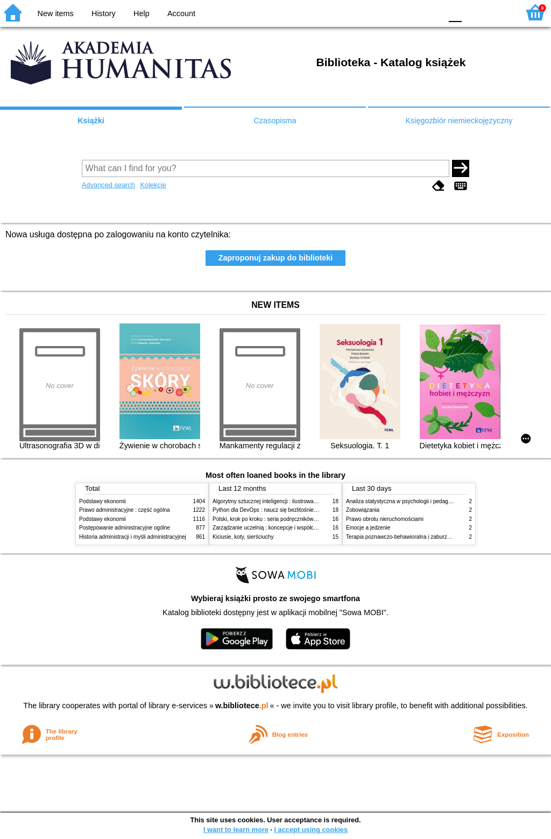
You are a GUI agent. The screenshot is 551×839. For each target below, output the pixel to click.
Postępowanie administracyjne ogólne (124, 528)
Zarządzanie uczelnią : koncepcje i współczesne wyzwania (283, 528)
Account (181, 13)
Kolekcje (153, 185)
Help (141, 13)
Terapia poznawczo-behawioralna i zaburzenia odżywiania (415, 537)
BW (387, 12)
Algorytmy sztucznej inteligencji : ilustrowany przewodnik (280, 501)
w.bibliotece (242, 705)
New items (56, 13)
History (103, 13)
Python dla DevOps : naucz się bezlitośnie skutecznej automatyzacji (294, 510)
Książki (90, 120)
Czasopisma (274, 120)
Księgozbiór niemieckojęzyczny (458, 120)
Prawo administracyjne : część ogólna (124, 510)
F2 (498, 12)
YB (408, 12)
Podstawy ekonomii (102, 501)
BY (430, 12)
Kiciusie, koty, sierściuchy (243, 537)
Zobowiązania (362, 510)
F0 (455, 12)
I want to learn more (236, 830)
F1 (474, 12)
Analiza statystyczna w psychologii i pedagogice (403, 501)
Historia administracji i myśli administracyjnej (132, 537)
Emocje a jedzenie (368, 528)
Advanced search (108, 185)
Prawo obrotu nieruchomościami (384, 519)
